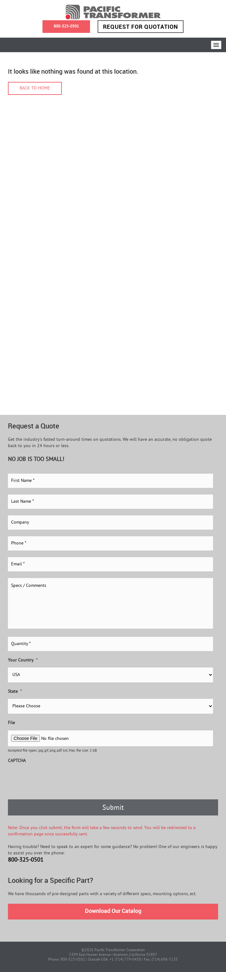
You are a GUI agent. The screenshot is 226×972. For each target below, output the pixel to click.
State (15, 691)
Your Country (23, 660)
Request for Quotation (140, 26)
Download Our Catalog (113, 910)
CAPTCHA (17, 761)
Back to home (35, 88)
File (11, 723)
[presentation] (56, 780)
